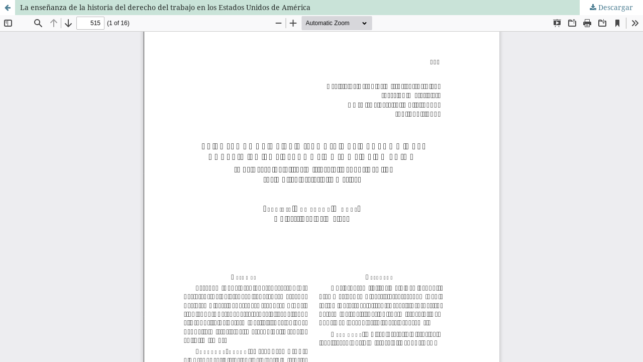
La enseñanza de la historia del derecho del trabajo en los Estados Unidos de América (165, 7)
